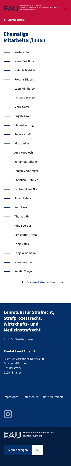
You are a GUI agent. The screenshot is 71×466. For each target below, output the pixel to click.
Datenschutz (31, 397)
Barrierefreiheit (53, 397)
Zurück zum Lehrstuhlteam (40, 282)
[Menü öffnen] (65, 9)
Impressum (11, 397)
